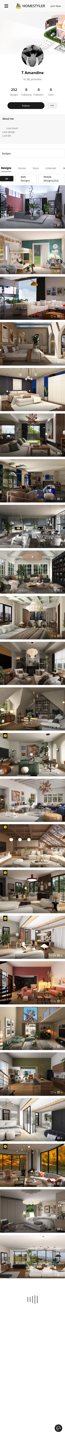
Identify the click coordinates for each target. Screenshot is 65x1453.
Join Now (56, 6)
